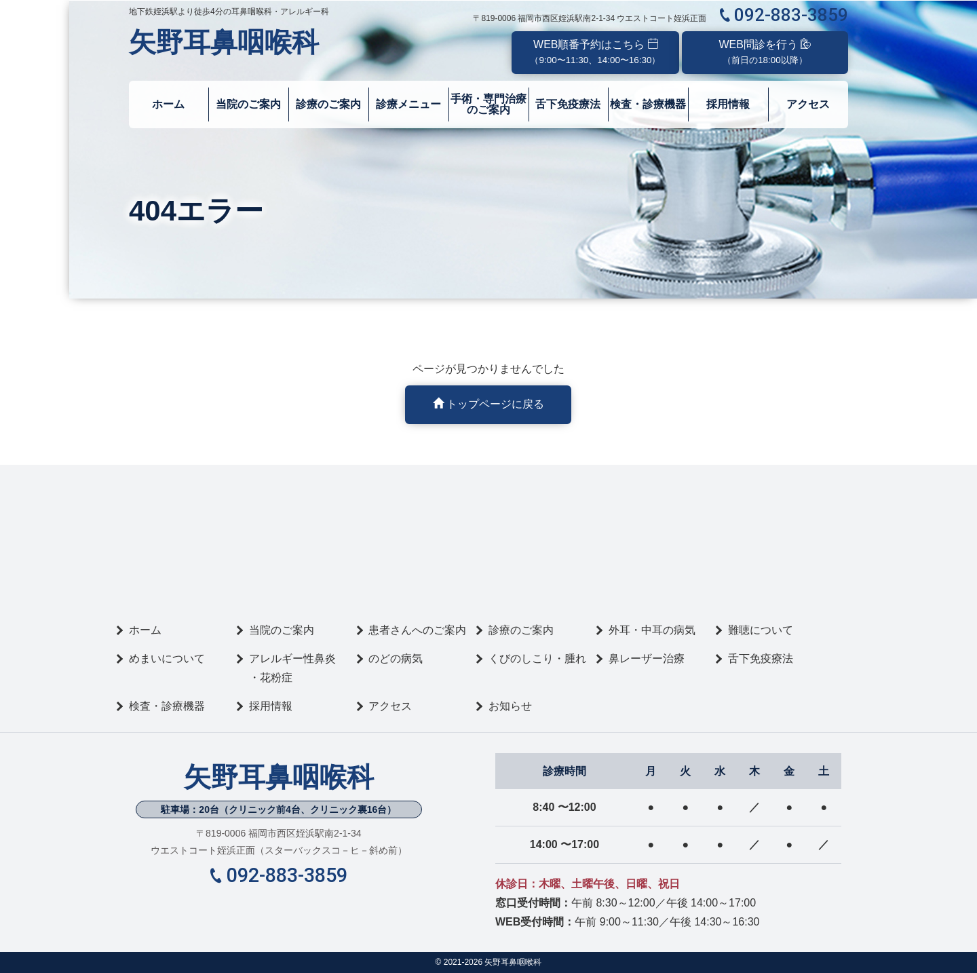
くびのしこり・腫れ (537, 658)
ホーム (168, 104)
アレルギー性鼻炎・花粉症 (292, 668)
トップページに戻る (488, 404)
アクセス (808, 104)
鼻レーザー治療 (647, 658)
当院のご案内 (248, 104)
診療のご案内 (328, 104)
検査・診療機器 (649, 104)
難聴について (760, 630)
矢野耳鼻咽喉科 (224, 42)
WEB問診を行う (765, 52)
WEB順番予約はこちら (595, 52)
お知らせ (510, 706)
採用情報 (728, 104)
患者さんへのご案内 (417, 630)
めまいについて (167, 658)
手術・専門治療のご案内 (488, 104)
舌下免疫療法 (568, 104)
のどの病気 (395, 658)
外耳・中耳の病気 (652, 630)
